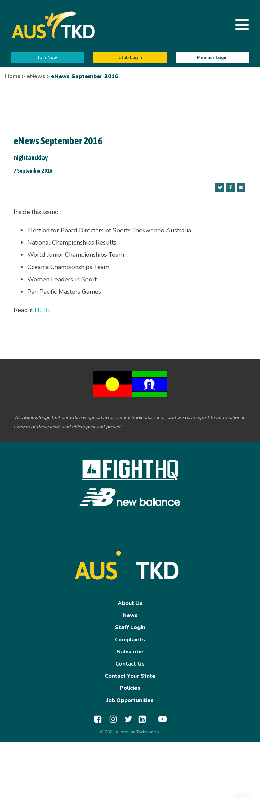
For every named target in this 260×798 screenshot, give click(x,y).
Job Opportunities (130, 700)
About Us (130, 603)
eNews (36, 76)
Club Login (130, 57)
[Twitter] (219, 187)
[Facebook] (230, 187)
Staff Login (130, 627)
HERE (43, 310)
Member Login (212, 57)
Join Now (47, 57)
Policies (130, 688)
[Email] (241, 187)
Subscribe (130, 651)
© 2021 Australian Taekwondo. (130, 732)
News (130, 615)
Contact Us (130, 664)
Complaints (130, 639)
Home (13, 76)
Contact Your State (130, 676)
